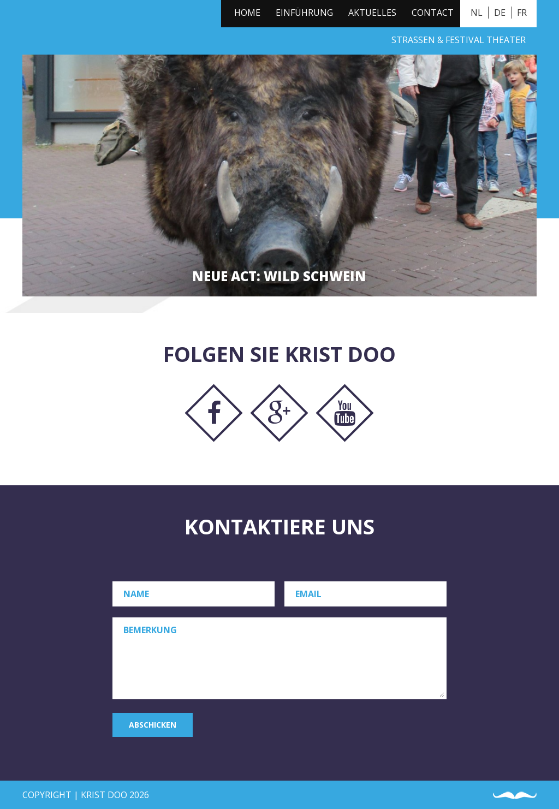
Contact (433, 13)
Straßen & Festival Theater (458, 40)
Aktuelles (372, 13)
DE (500, 13)
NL (477, 13)
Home (247, 13)
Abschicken (152, 724)
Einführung (304, 13)
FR (522, 13)
